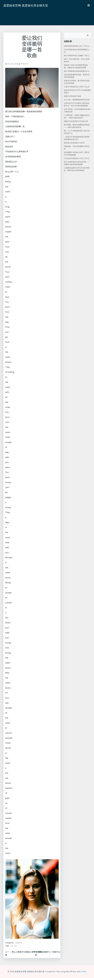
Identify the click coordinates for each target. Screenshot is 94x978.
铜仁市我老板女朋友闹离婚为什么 (77, 71)
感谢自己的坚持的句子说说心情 (76, 121)
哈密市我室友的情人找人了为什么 (77, 46)
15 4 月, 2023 (13, 64)
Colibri (83, 971)
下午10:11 (24, 64)
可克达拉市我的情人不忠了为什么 (77, 158)
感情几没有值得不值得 (72, 96)
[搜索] (88, 35)
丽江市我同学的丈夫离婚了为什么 (77, 55)
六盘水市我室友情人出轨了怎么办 (77, 86)
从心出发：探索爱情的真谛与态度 (77, 99)
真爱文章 (18, 942)
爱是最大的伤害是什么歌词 (74, 143)
